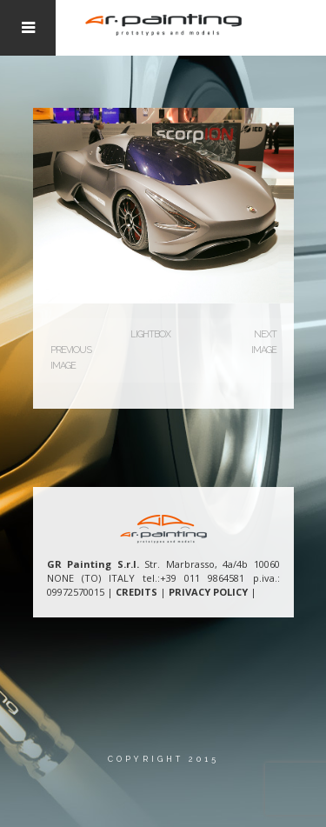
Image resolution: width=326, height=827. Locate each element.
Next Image (263, 342)
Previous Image (70, 357)
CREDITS (136, 591)
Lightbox (150, 334)
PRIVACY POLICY (208, 591)
